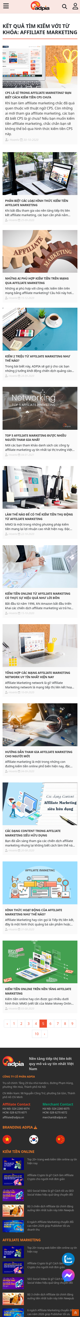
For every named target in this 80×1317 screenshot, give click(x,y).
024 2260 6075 (61, 1108)
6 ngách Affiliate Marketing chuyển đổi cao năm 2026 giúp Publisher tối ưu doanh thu (50, 1225)
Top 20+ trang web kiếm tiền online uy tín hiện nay (52, 1161)
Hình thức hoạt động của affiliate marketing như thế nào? (33, 912)
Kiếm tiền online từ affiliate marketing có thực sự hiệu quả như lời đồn (37, 595)
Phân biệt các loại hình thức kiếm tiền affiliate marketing (36, 203)
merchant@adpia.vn (55, 1117)
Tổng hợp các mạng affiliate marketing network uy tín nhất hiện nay (37, 675)
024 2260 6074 (21, 1108)
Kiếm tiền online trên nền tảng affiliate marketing (38, 991)
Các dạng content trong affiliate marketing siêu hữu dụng (33, 833)
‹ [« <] (7, 1023)
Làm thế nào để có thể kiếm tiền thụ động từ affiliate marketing (39, 516)
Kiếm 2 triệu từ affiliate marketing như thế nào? (37, 358)
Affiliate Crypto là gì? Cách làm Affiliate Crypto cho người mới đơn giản (50, 1177)
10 (37, 1033)
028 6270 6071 (18, 1112)
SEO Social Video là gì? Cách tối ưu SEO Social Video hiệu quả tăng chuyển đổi (50, 1192)
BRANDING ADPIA (20, 1127)
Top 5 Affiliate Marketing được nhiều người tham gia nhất (35, 437)
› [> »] (44, 1033)
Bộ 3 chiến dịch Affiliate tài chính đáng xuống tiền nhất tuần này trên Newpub (50, 1208)
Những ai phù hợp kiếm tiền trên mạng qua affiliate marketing (37, 280)
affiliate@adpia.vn (13, 1117)
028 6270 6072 (58, 1112)
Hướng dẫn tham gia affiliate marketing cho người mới (38, 754)
